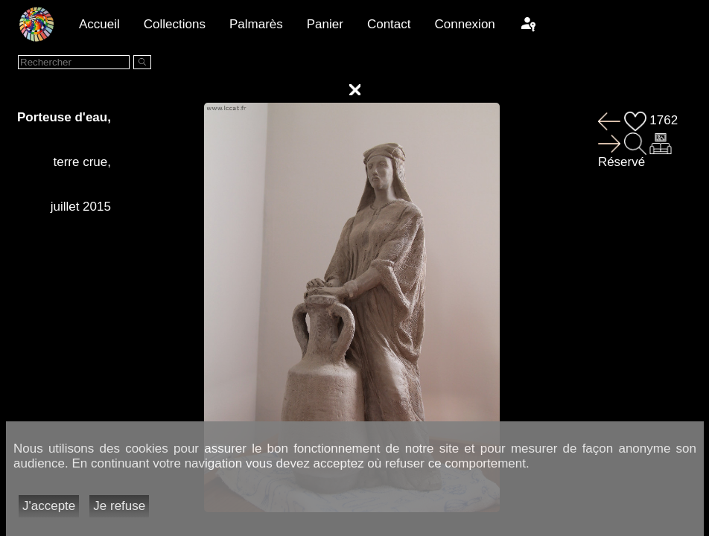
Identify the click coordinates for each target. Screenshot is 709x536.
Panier (325, 24)
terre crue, (81, 162)
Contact (389, 24)
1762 (651, 120)
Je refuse (119, 506)
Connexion (465, 24)
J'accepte (48, 506)
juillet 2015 (81, 207)
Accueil (99, 24)
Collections (175, 24)
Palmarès (256, 24)
